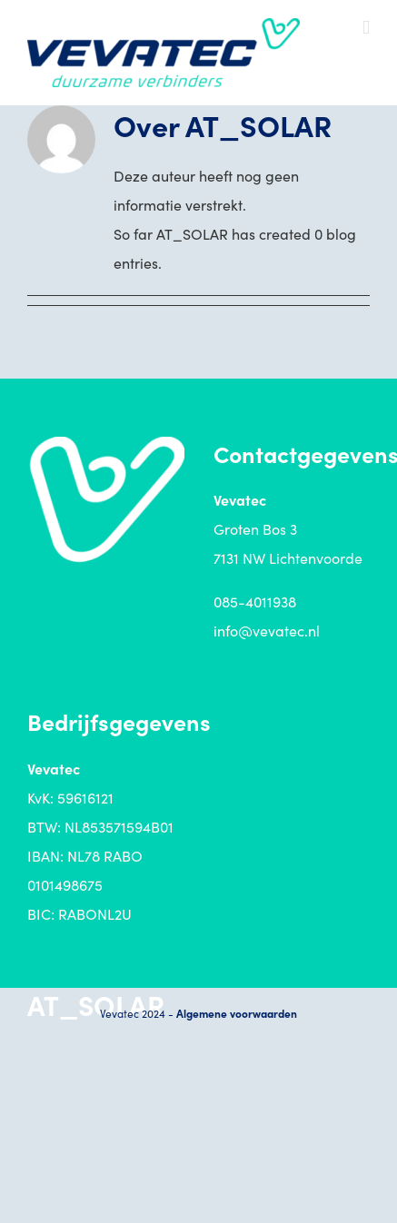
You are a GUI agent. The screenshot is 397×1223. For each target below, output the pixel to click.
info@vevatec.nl (266, 630)
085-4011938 (254, 601)
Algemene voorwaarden (236, 1013)
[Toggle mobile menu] (366, 27)
